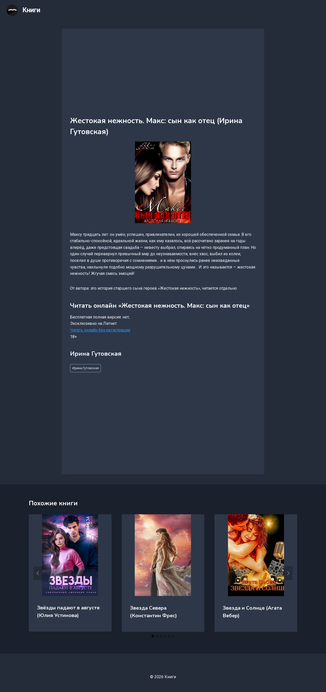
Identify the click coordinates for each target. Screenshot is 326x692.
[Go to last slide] (38, 573)
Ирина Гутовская (85, 368)
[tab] (153, 636)
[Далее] (288, 573)
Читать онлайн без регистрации (100, 330)
